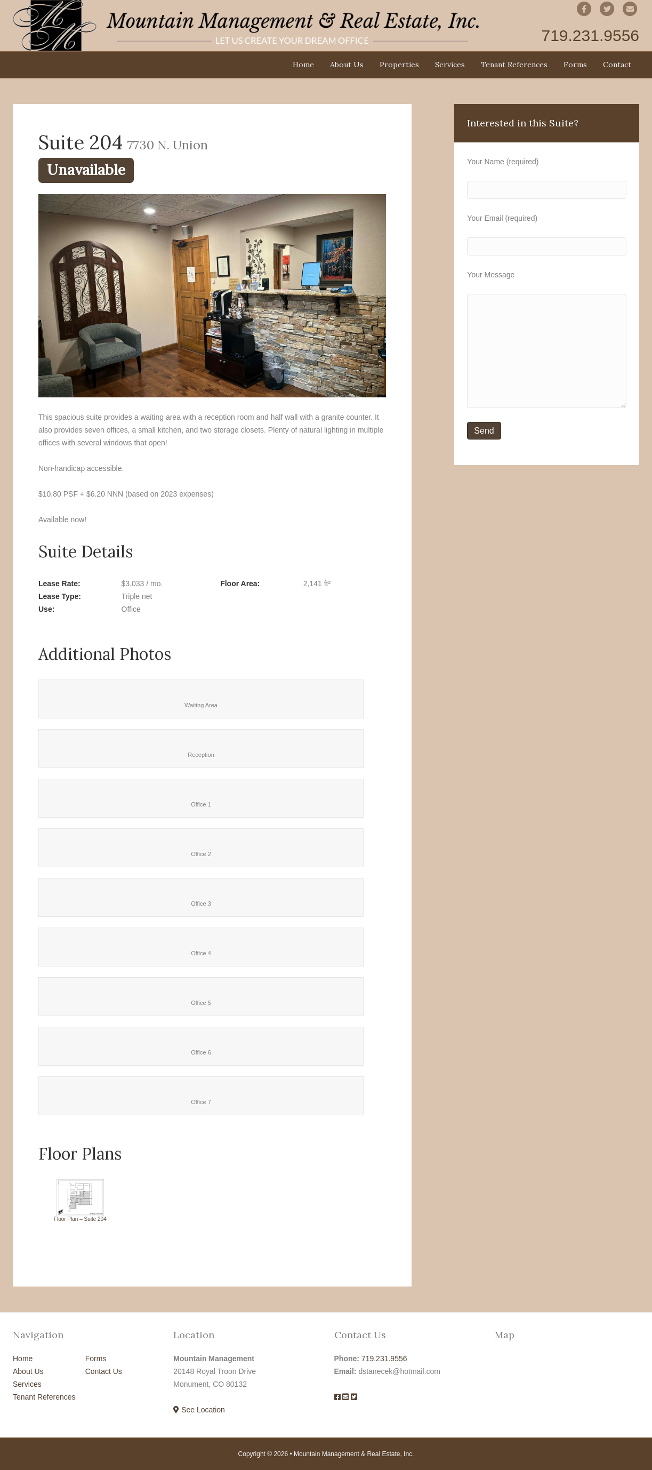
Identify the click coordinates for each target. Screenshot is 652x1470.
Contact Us (103, 1371)
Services (450, 64)
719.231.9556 (384, 1358)
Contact (617, 64)
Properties (399, 64)
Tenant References (514, 64)
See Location (199, 1409)
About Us (347, 64)
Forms (575, 64)
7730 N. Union (167, 145)
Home (303, 64)
